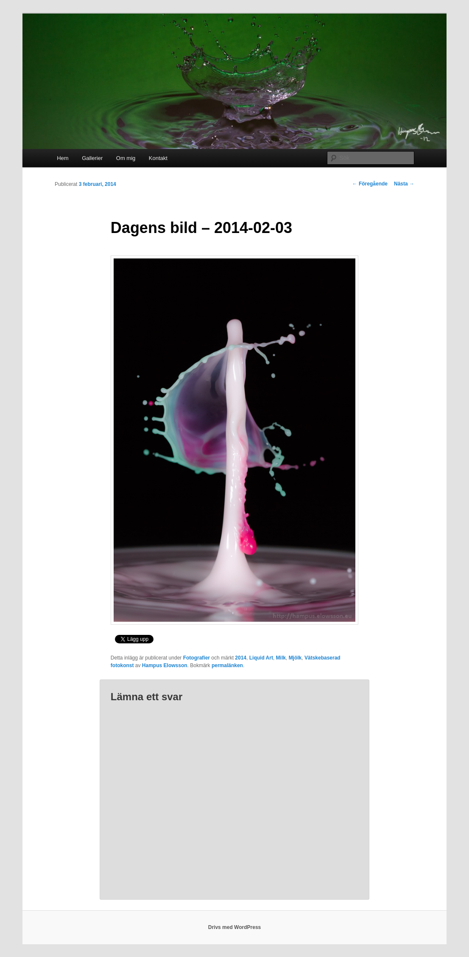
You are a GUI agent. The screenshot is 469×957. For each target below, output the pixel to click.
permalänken (227, 665)
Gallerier (92, 158)
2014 (240, 658)
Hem (62, 158)
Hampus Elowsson (164, 665)
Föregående (370, 184)
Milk (281, 658)
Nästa (404, 184)
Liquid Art (261, 658)
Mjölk (295, 658)
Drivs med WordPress (234, 927)
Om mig (126, 158)
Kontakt (158, 158)
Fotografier (196, 658)
